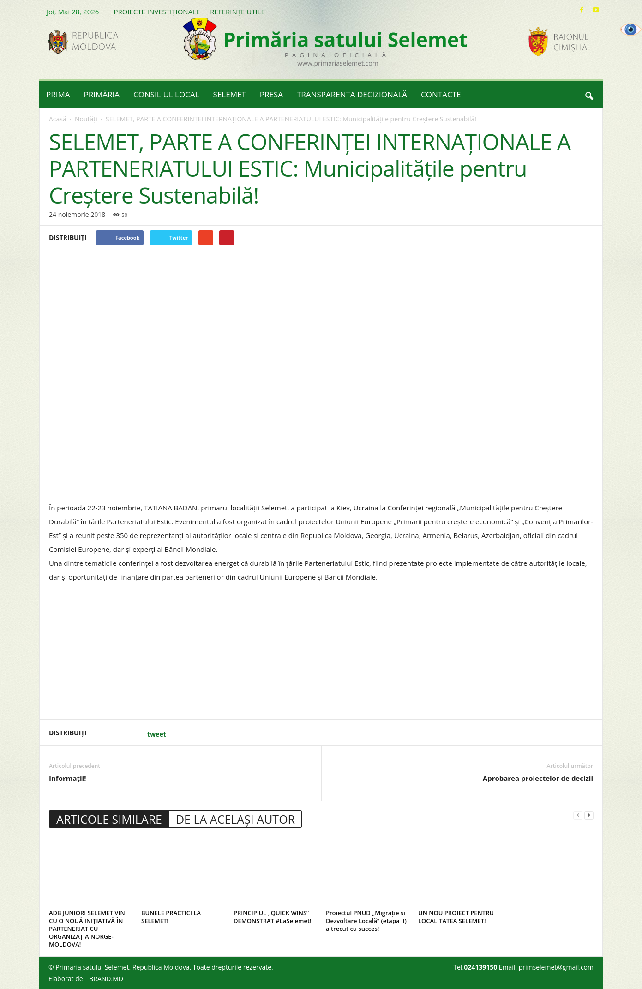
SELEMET (229, 94)
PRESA (271, 94)
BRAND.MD (106, 978)
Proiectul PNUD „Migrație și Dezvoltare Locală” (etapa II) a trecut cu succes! (366, 921)
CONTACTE (441, 94)
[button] (589, 94)
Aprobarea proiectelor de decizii (538, 778)
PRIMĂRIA (102, 94)
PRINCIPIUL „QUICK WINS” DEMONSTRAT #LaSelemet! (273, 917)
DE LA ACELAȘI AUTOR (235, 819)
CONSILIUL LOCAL (166, 94)
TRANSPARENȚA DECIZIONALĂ (352, 94)
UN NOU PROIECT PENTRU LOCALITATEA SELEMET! (456, 917)
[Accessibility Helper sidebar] (631, 29)
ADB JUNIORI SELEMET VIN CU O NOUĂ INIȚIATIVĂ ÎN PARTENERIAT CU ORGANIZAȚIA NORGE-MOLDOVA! (87, 928)
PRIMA (58, 94)
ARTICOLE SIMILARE (109, 819)
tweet (156, 734)
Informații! (67, 778)
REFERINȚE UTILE (237, 11)
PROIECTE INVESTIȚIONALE (157, 11)
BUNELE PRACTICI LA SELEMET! (171, 917)
